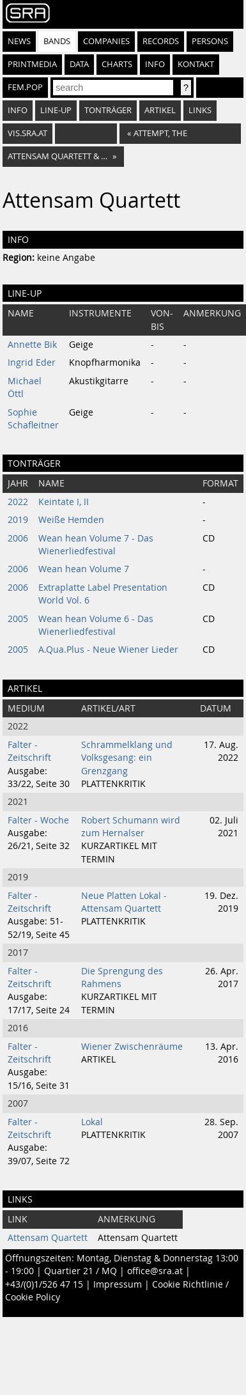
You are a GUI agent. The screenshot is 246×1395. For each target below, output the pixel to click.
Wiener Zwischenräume (132, 1046)
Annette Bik (32, 344)
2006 (18, 538)
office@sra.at (155, 1271)
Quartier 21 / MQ (80, 1271)
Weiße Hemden (71, 520)
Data (79, 64)
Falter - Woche (38, 820)
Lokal (92, 1122)
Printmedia (32, 64)
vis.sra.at (27, 133)
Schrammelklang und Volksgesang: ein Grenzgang (127, 758)
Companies (106, 41)
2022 (18, 502)
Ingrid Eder (32, 362)
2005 (18, 619)
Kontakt (196, 64)
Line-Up (56, 110)
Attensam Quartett (48, 1237)
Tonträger (108, 110)
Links (199, 110)
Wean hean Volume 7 (83, 569)
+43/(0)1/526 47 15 (44, 1284)
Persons (210, 41)
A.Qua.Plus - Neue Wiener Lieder (108, 649)
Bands (56, 41)
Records (160, 41)
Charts (117, 64)
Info (155, 64)
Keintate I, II (63, 502)
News (19, 41)
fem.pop (25, 87)
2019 (18, 520)
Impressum (117, 1284)
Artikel (160, 110)
